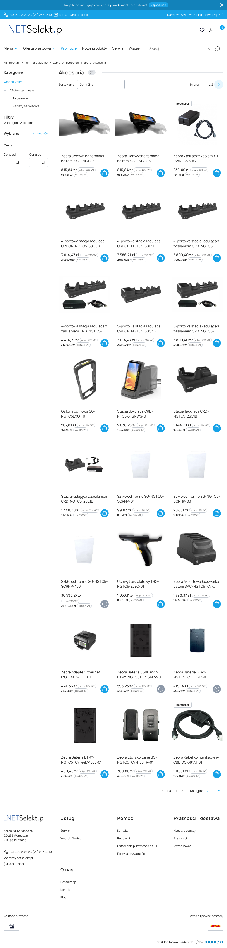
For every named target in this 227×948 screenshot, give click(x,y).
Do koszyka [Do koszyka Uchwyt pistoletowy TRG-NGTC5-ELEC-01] (161, 604)
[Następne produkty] (199, 790)
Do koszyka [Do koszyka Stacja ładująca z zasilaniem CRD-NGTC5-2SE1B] (104, 513)
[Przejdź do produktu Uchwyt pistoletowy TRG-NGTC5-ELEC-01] (141, 549)
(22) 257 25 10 (42, 15)
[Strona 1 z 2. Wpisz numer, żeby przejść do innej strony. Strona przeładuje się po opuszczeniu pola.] (204, 84)
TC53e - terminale (77, 62)
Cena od (10, 154)
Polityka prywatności (131, 854)
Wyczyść (40, 133)
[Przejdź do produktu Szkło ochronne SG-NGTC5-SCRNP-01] (141, 464)
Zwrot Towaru (183, 846)
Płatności (180, 838)
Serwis (65, 831)
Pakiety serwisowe (26, 106)
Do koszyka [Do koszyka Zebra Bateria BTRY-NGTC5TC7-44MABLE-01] (104, 774)
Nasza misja (68, 882)
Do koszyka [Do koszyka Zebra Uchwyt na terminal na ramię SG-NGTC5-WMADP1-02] (161, 173)
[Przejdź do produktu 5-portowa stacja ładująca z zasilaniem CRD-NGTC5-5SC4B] (197, 294)
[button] (217, 48)
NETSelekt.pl (11, 62)
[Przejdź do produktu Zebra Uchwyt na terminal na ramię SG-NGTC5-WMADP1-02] (141, 124)
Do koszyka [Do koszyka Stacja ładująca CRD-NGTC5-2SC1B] (217, 428)
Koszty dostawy (185, 831)
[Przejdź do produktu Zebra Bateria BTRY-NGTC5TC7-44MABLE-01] (84, 725)
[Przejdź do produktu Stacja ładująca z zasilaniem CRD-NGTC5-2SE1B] (84, 464)
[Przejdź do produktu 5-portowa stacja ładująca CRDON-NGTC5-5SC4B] (141, 294)
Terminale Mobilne (36, 62)
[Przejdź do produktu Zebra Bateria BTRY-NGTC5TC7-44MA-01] (197, 640)
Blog (63, 897)
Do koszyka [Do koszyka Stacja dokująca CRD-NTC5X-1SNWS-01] (161, 428)
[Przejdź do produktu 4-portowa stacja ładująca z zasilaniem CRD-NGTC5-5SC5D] (197, 209)
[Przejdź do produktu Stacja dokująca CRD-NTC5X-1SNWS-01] (141, 379)
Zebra (56, 62)
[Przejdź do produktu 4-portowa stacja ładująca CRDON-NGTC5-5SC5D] (84, 209)
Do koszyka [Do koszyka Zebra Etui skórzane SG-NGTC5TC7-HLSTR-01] (161, 774)
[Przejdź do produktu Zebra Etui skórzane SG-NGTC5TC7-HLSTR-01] (141, 725)
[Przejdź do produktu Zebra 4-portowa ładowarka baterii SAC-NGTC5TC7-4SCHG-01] (197, 549)
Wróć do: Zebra (13, 82)
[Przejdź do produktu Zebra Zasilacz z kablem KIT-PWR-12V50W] (197, 124)
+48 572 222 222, (20, 14)
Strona (194, 84)
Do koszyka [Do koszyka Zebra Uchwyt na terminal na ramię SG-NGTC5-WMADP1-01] (104, 173)
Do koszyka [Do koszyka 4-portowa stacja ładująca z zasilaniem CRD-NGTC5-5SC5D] (217, 258)
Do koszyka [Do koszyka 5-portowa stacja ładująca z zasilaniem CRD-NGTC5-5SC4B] (217, 343)
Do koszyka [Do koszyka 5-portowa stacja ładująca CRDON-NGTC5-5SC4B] (161, 343)
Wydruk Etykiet (70, 838)
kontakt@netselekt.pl (73, 14)
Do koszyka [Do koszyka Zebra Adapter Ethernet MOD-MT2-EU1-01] (104, 689)
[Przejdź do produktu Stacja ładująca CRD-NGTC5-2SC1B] (197, 379)
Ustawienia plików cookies (135, 846)
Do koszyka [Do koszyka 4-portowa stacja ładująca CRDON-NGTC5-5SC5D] (104, 258)
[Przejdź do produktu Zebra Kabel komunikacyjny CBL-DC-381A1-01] (197, 725)
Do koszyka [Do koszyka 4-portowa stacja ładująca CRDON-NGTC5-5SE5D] (161, 258)
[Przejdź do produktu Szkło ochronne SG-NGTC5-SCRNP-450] (84, 549)
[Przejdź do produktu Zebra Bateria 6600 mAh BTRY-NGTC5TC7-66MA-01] (141, 640)
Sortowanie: (67, 84)
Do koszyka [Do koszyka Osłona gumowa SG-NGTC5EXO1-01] (104, 428)
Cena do (35, 154)
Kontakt (122, 831)
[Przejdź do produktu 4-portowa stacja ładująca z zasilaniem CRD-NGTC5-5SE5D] (84, 294)
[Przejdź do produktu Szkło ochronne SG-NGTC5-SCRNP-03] (197, 464)
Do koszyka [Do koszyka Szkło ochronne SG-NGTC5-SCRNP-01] (161, 513)
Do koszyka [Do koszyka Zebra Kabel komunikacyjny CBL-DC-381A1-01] (217, 774)
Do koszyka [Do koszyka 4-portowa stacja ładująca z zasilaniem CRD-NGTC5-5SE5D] (104, 343)
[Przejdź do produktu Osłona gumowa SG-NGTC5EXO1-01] (84, 379)
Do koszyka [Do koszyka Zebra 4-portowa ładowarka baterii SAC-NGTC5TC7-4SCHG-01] (217, 604)
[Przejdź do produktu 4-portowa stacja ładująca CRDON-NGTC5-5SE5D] (141, 209)
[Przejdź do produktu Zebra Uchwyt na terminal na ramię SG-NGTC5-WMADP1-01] (84, 124)
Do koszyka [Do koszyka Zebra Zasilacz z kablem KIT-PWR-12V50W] (217, 173)
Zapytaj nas (158, 5)
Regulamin (124, 838)
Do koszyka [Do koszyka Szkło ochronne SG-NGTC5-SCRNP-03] (217, 513)
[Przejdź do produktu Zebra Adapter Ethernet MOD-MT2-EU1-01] (84, 640)
